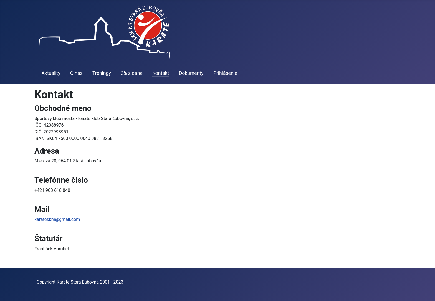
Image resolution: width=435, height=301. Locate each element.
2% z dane (132, 73)
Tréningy (101, 73)
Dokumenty (191, 73)
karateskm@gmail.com (57, 219)
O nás (76, 73)
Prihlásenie (225, 73)
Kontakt (160, 73)
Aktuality (51, 73)
